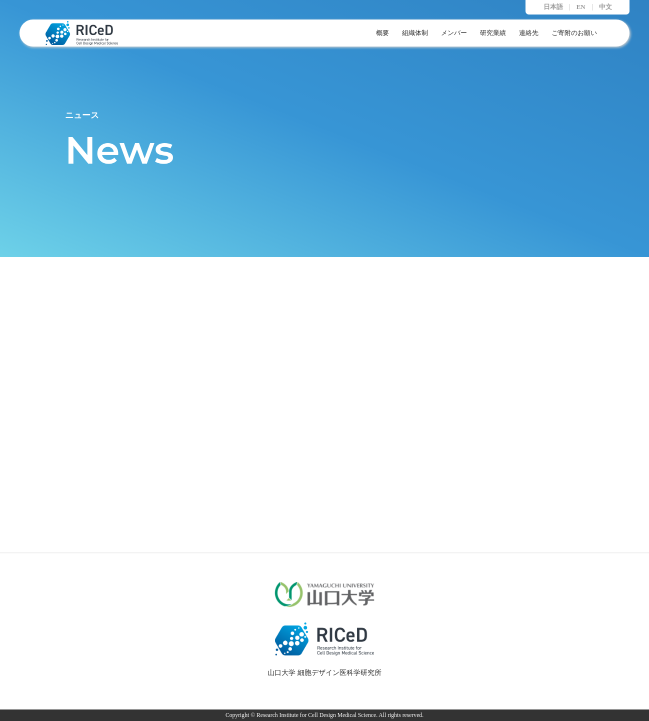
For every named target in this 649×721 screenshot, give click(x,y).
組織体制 (415, 33)
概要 (382, 33)
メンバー (454, 33)
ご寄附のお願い (574, 33)
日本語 (553, 7)
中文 (605, 7)
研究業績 (493, 33)
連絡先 (528, 33)
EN (581, 7)
